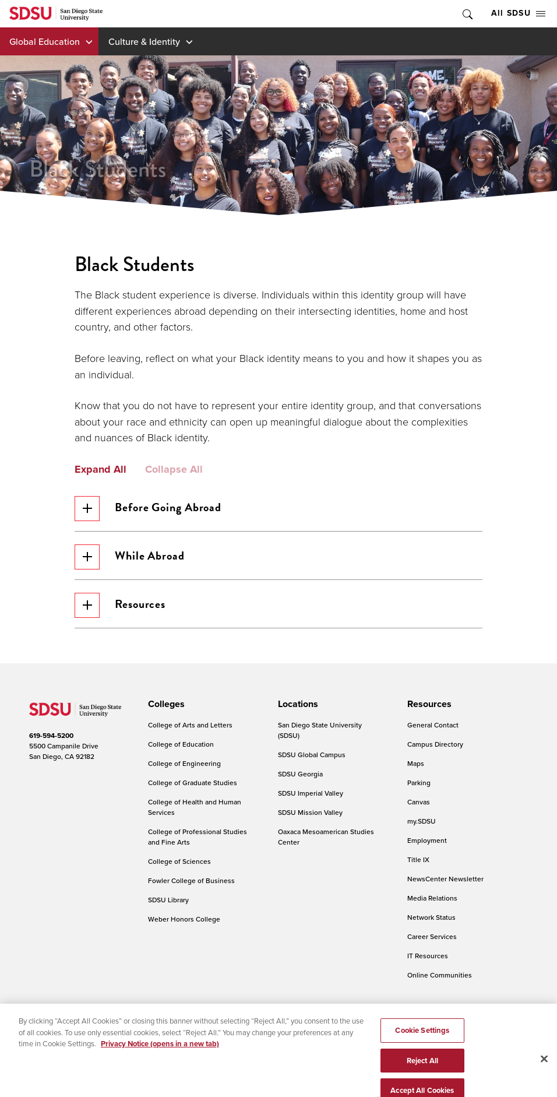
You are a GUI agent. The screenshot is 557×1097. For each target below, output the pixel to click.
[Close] (544, 1071)
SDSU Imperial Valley (310, 793)
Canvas (418, 802)
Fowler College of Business (191, 880)
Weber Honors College (184, 919)
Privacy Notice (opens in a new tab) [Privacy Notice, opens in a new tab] (160, 1055)
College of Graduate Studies (192, 782)
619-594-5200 (51, 735)
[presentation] (164, 704)
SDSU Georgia (300, 774)
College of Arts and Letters (190, 725)
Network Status (431, 917)
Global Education (44, 41)
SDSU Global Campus (312, 755)
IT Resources (427, 956)
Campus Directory (435, 744)
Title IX (418, 859)
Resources (120, 605)
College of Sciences (179, 861)
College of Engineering (184, 763)
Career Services (432, 936)
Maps (415, 763)
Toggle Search (466, 13)
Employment (427, 840)
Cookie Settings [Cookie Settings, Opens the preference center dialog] (422, 1042)
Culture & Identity (144, 41)
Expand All (100, 469)
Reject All (422, 1072)
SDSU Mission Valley (310, 812)
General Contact (433, 725)
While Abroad (130, 556)
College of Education (181, 744)
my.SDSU (421, 821)
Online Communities (439, 975)
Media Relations (432, 898)
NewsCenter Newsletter (445, 879)
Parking (419, 782)
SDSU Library (168, 900)
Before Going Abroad (148, 508)
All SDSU (518, 13)
